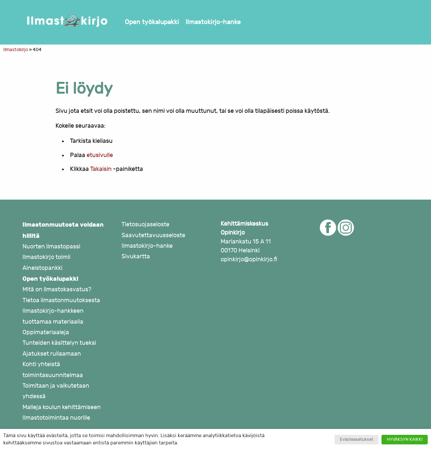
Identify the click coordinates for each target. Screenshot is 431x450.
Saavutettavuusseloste (153, 235)
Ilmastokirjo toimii (46, 257)
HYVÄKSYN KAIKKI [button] (404, 439)
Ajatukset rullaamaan (51, 353)
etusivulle (100, 155)
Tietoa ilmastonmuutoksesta (61, 300)
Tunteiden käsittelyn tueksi (59, 342)
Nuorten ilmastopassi (51, 246)
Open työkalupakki (152, 22)
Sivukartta (136, 256)
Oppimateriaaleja (45, 332)
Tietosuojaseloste (145, 224)
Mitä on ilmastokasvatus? (56, 289)
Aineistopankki (42, 268)
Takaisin (101, 169)
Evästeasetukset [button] (356, 439)
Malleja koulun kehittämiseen (61, 407)
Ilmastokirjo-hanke (213, 22)
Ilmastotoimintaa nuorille (56, 417)
